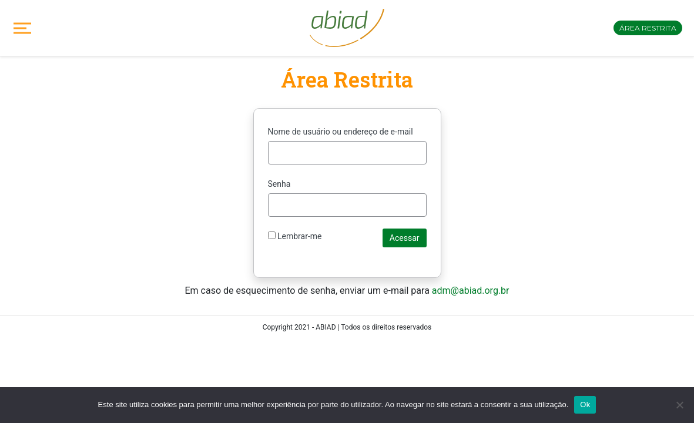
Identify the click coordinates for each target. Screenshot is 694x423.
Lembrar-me (295, 236)
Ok (585, 404)
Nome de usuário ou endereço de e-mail (340, 131)
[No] (679, 405)
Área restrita (647, 28)
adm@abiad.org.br (470, 290)
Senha (279, 184)
